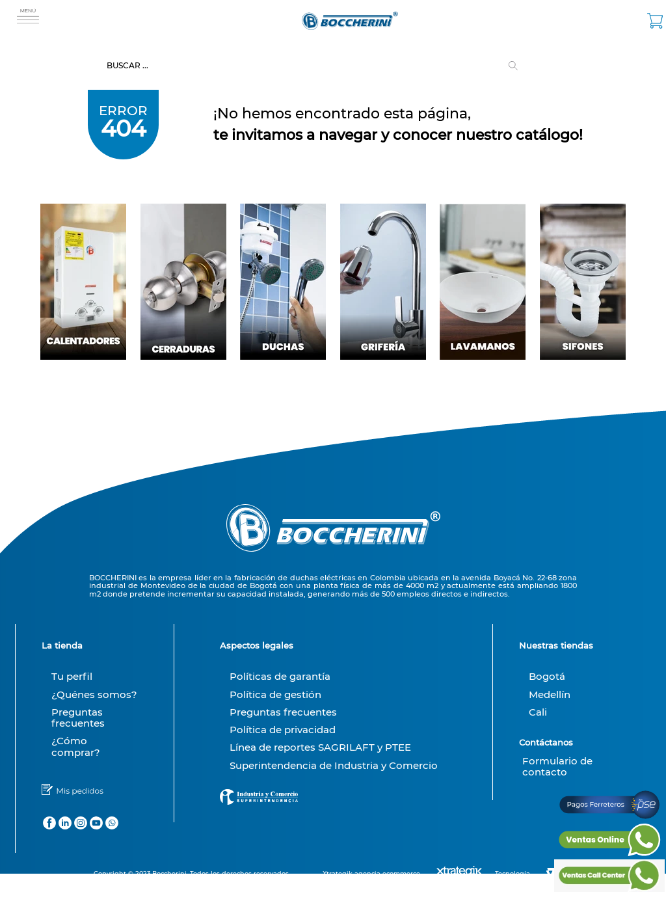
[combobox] (333, 65)
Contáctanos (546, 742)
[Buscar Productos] (516, 65)
